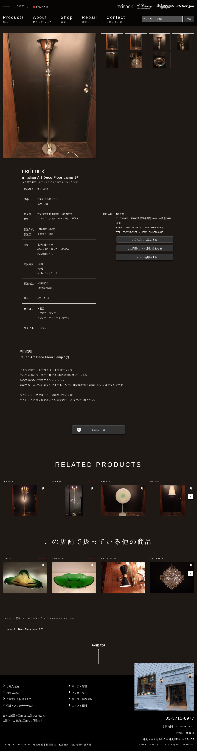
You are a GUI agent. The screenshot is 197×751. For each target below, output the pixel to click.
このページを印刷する (144, 257)
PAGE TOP (98, 655)
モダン (43, 328)
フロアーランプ (48, 313)
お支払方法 (12, 692)
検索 (189, 19)
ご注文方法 (12, 686)
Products (13, 19)
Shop (67, 19)
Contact (115, 19)
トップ (7, 618)
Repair (90, 19)
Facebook (24, 744)
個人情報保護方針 (81, 744)
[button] (190, 497)
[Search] (162, 19)
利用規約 (64, 744)
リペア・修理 (79, 686)
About (42, 19)
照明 (42, 308)
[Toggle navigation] (6, 7)
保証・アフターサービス (20, 705)
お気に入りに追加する (144, 239)
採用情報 (51, 744)
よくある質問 (79, 705)
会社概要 (38, 744)
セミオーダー (79, 692)
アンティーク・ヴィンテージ (55, 317)
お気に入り (40, 7)
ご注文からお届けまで (18, 699)
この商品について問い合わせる (144, 248)
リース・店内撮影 (82, 699)
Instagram (9, 744)
